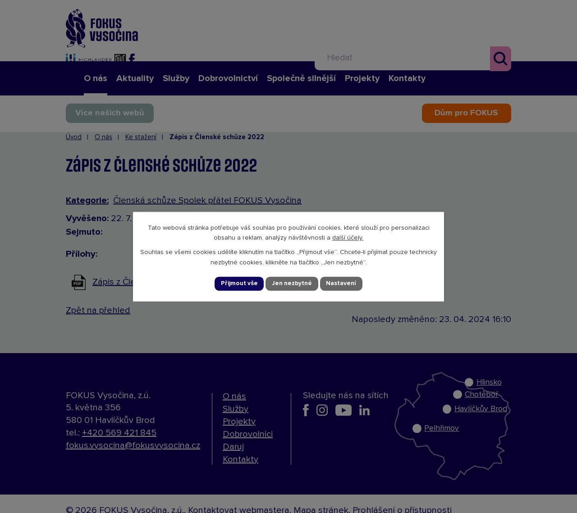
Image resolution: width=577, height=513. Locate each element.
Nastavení (342, 283)
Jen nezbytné (292, 283)
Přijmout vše (239, 283)
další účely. (347, 238)
